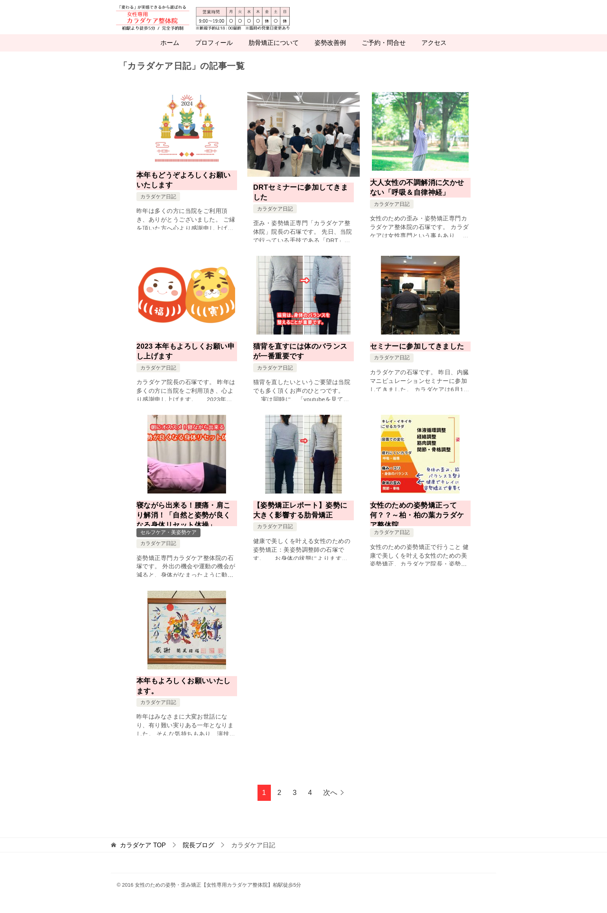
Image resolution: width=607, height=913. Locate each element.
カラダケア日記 (158, 205)
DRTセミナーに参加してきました (300, 201)
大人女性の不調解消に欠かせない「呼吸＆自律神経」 (417, 196)
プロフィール (214, 51)
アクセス (434, 51)
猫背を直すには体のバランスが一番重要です (300, 360)
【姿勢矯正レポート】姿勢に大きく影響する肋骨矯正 (300, 519)
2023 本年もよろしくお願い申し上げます (185, 360)
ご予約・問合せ (384, 51)
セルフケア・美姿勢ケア (168, 541)
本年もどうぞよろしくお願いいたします (183, 189)
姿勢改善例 (330, 51)
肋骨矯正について (273, 51)
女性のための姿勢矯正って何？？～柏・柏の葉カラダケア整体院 (417, 524)
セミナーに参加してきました (417, 355)
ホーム (169, 51)
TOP (143, 853)
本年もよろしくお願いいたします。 (183, 695)
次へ (330, 802)
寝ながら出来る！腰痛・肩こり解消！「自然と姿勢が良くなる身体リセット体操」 (183, 524)
